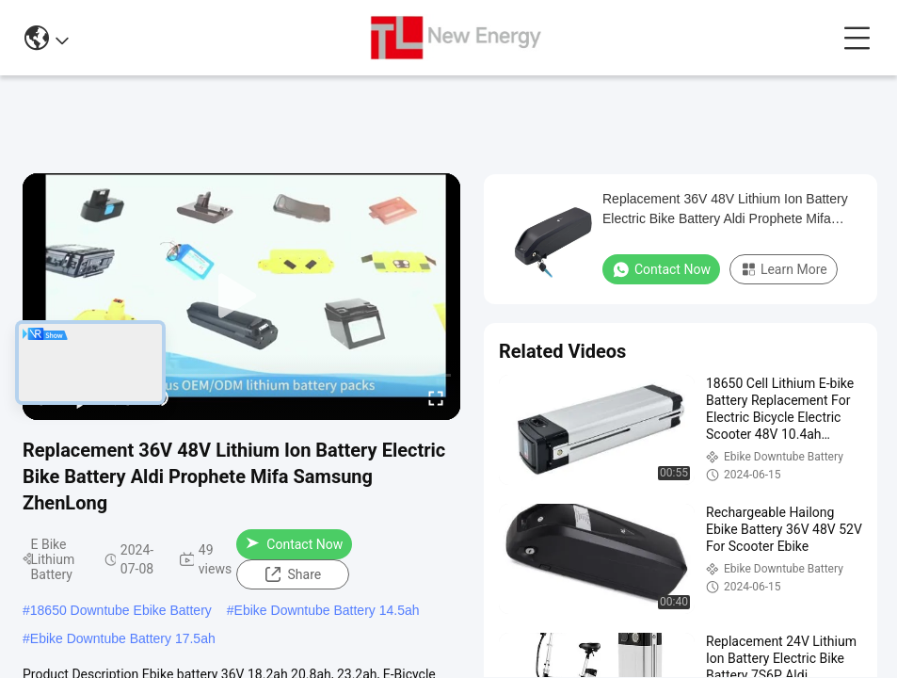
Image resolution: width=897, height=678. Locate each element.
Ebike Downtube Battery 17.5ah (123, 638)
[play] (241, 296)
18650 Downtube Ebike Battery (121, 610)
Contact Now (294, 544)
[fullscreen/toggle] (436, 397)
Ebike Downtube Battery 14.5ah (327, 610)
